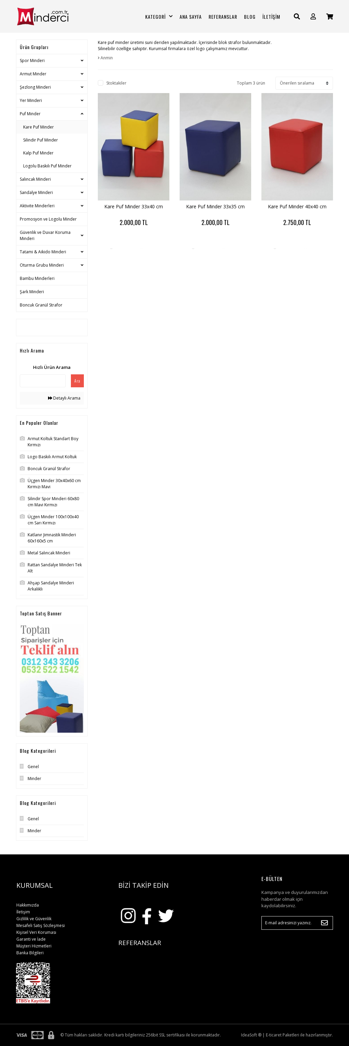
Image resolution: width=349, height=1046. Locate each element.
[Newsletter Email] (297, 923)
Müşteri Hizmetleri (33, 946)
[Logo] (52, 16)
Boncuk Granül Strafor (41, 305)
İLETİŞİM (271, 16)
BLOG (250, 16)
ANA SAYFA (191, 16)
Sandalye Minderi (36, 192)
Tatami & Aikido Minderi (43, 252)
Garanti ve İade (31, 939)
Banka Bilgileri (30, 953)
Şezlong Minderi (35, 87)
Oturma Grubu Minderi (42, 265)
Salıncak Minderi (35, 179)
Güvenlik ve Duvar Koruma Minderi (45, 235)
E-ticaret (274, 1035)
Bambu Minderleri (37, 278)
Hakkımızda (27, 905)
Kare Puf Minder (38, 127)
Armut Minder (33, 74)
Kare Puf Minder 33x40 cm (133, 206)
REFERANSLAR (223, 16)
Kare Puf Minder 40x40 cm (297, 206)
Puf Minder (30, 114)
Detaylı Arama (64, 398)
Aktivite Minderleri (37, 206)
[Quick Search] (43, 380)
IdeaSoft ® (251, 1035)
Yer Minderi (31, 100)
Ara (77, 381)
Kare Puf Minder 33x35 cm (215, 206)
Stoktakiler (116, 83)
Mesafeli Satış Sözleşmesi (40, 925)
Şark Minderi (32, 292)
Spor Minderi (32, 60)
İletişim (23, 912)
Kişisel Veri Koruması (36, 932)
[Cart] (329, 16)
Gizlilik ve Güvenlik (33, 919)
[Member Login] (313, 16)
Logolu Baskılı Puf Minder (47, 166)
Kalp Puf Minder (38, 153)
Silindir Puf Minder (40, 140)
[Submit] (324, 923)
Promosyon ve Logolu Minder (48, 219)
